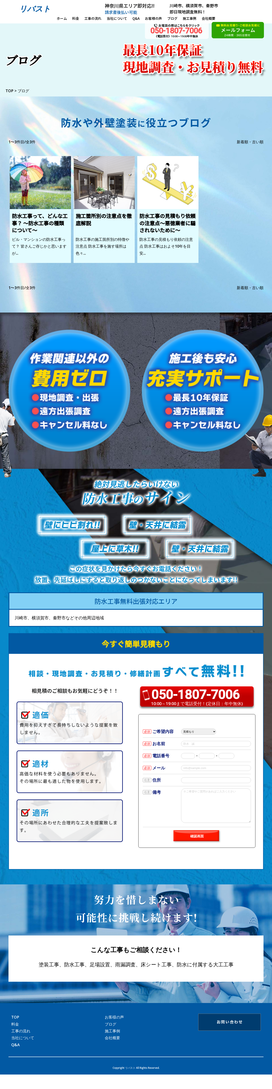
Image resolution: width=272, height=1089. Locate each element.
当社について (117, 18)
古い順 (258, 141)
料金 (75, 18)
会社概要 (208, 18)
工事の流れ (92, 18)
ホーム (62, 18)
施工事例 (189, 18)
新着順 (242, 141)
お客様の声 (153, 18)
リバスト (35, 8)
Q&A (136, 18)
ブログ (172, 18)
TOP (15, 1023)
